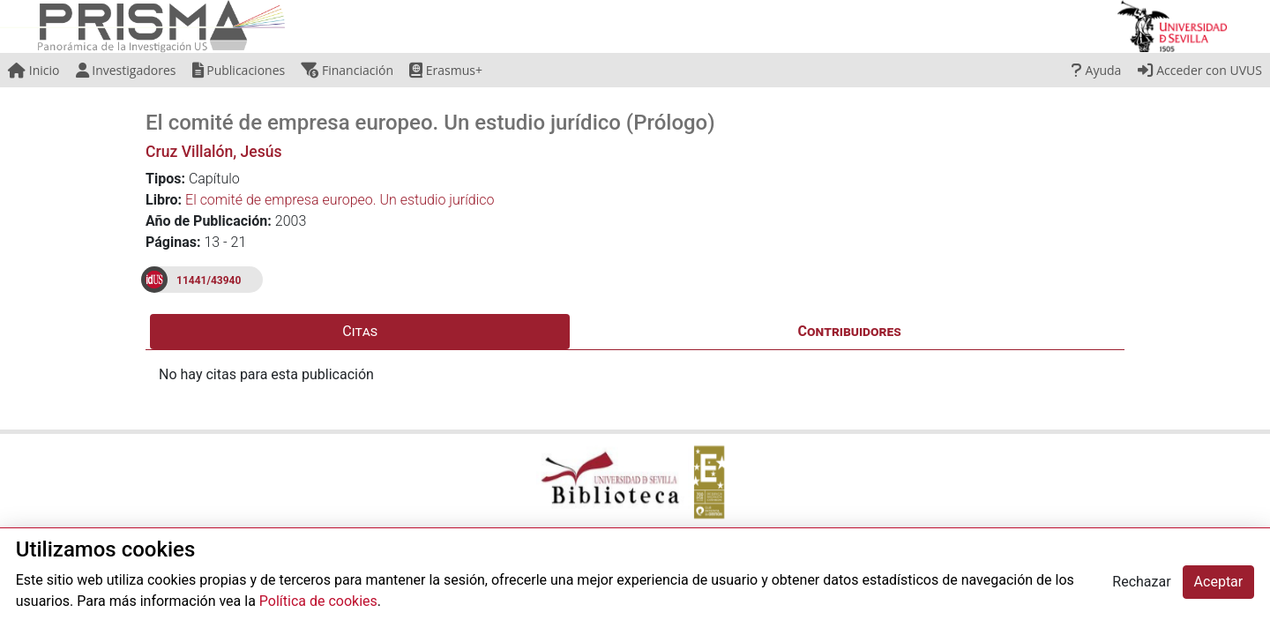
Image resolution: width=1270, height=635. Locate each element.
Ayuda (1096, 70)
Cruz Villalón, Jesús (214, 152)
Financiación (347, 70)
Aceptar (1219, 581)
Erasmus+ (445, 70)
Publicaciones (239, 70)
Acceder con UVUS (1200, 70)
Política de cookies (318, 601)
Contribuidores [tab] (849, 331)
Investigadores (126, 70)
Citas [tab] (359, 331)
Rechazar (1141, 581)
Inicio (33, 70)
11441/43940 (208, 280)
